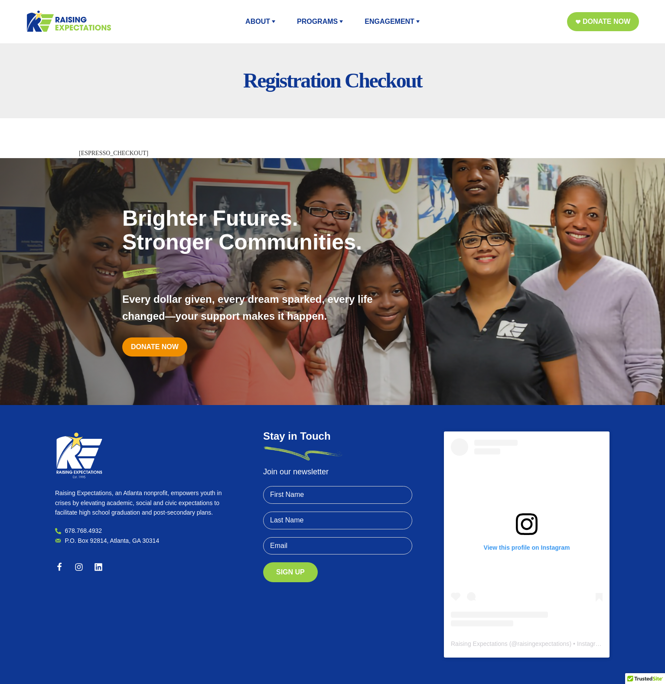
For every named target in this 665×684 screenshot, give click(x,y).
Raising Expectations (479, 643)
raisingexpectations (544, 643)
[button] (603, 21)
